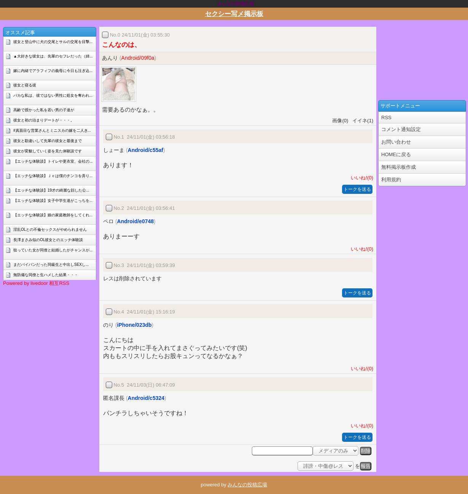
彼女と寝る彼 (24, 85)
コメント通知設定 (401, 129)
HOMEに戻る (396, 154)
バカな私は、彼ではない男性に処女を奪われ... (52, 95)
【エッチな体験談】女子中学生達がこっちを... (52, 200)
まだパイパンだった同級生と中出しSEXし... (51, 264)
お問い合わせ (396, 142)
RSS (386, 117)
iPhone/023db (134, 325)
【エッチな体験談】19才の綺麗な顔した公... (51, 190)
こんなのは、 (121, 44)
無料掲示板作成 (398, 167)
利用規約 (391, 179)
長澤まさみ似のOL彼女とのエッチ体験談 (48, 240)
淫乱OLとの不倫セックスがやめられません (50, 229)
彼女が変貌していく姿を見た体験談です (47, 151)
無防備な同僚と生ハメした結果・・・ (45, 275)
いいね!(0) (360, 178)
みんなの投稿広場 (247, 485)
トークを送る (357, 189)
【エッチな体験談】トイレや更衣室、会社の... (52, 161)
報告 (366, 466)
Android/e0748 (135, 221)
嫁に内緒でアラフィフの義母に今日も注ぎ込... (52, 71)
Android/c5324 (146, 398)
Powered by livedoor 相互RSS (36, 283)
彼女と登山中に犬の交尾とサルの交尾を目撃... (52, 42)
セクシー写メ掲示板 (234, 14)
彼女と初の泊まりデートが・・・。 (43, 120)
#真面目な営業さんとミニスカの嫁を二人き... (52, 130)
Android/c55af (145, 150)
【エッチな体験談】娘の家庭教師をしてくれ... (52, 215)
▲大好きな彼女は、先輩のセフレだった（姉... (52, 56)
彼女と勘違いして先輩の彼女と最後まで (47, 141)
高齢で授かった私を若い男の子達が (43, 110)
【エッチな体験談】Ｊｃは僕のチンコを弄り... (52, 176)
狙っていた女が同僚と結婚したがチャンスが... (52, 250)
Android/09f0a (137, 58)
